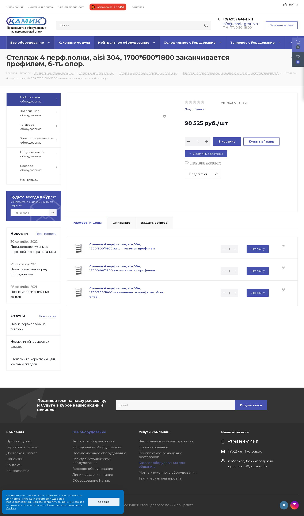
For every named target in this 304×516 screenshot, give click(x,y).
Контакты (14, 465)
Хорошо (104, 501)
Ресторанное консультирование (166, 441)
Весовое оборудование (92, 469)
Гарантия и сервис (22, 447)
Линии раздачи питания (92, 475)
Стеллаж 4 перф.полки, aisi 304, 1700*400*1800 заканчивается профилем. (122, 268)
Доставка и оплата (21, 453)
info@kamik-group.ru (245, 451)
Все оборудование (89, 432)
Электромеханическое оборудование (91, 461)
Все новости (46, 234)
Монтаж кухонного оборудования (167, 472)
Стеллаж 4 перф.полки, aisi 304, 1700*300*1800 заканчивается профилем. (122, 246)
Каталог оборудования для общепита (162, 465)
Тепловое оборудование (93, 441)
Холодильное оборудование (96, 447)
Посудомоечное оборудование (99, 453)
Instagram (294, 505)
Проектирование (153, 447)
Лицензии (14, 459)
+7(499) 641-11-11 (238, 19)
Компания (15, 432)
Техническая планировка (160, 478)
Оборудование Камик (91, 480)
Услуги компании (154, 432)
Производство (18, 441)
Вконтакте (284, 505)
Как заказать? (17, 471)
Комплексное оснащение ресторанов (160, 455)
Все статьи (48, 316)
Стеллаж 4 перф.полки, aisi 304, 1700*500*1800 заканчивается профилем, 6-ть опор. (126, 292)
